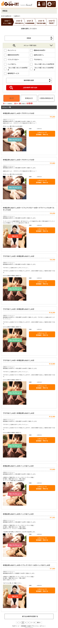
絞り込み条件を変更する (30, 616)
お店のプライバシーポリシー (36, 626)
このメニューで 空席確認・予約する (42, 133)
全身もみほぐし (39, 55)
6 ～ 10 (33, 622)
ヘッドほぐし (12, 64)
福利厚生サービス (13, 73)
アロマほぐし (38, 59)
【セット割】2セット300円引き (44, 64)
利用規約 (24, 626)
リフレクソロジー (13, 59)
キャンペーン (12, 50)
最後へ (39, 622)
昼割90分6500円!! (13, 55)
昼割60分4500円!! (39, 50)
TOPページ (15, 626)
